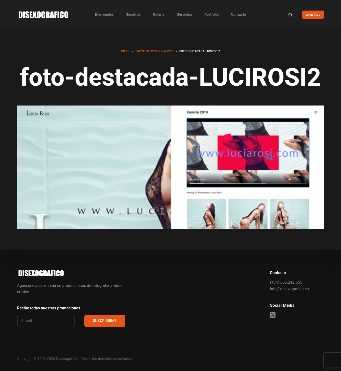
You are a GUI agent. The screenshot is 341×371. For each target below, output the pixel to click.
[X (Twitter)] (272, 315)
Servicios (184, 14)
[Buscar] (290, 15)
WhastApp (313, 14)
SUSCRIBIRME (105, 320)
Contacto (238, 14)
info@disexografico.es (289, 289)
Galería (159, 14)
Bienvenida (104, 14)
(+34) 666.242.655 (286, 282)
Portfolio (211, 14)
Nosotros (133, 14)
